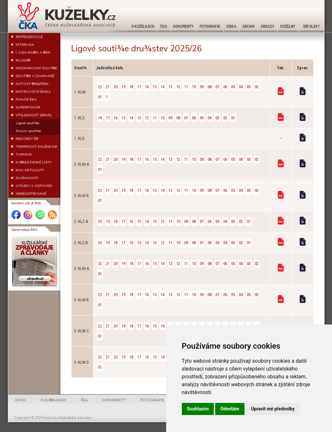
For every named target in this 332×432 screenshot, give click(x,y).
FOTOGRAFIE (152, 400)
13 (170, 86)
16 (147, 86)
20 (116, 86)
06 (225, 86)
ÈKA (84, 400)
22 (100, 86)
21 (108, 86)
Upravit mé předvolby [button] (272, 408)
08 (210, 86)
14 (163, 86)
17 (139, 86)
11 (186, 86)
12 (178, 86)
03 (249, 86)
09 (202, 86)
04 (241, 86)
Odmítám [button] (229, 408)
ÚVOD (20, 400)
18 (131, 86)
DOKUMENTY (114, 400)
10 (194, 86)
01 (100, 96)
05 (233, 86)
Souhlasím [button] (198, 408)
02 (257, 86)
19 (123, 86)
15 (155, 86)
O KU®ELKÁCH (53, 400)
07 (217, 86)
